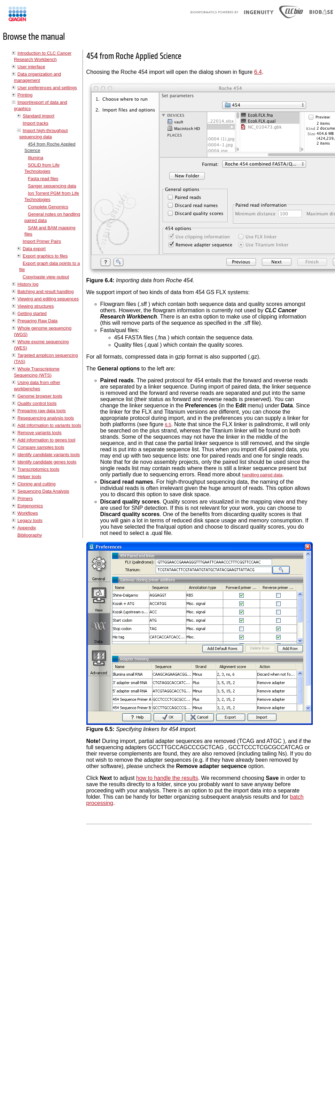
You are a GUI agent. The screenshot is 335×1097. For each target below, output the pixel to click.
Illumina (35, 157)
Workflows (27, 513)
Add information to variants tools (49, 425)
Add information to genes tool (46, 440)
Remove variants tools (39, 432)
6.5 (168, 424)
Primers (25, 498)
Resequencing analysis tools (45, 418)
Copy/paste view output (46, 276)
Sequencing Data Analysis (43, 491)
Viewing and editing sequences (48, 298)
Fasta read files (43, 178)
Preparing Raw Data (37, 320)
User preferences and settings (47, 87)
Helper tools (29, 476)
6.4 (258, 72)
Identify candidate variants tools (48, 454)
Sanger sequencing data (52, 186)
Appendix (26, 527)
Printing (24, 95)
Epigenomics (30, 505)
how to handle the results (167, 778)
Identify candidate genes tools (46, 462)
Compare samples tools (40, 447)
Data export (34, 248)
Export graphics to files (45, 256)
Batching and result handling (45, 291)
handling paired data (262, 474)
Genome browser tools (39, 396)
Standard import (38, 115)
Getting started (32, 313)
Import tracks (35, 123)
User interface (31, 66)
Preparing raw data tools (41, 410)
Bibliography (29, 535)
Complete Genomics (48, 206)
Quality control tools (36, 403)
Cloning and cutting (36, 483)
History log (27, 284)
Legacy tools (29, 520)
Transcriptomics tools (38, 469)
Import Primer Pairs (42, 241)
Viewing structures (35, 306)
